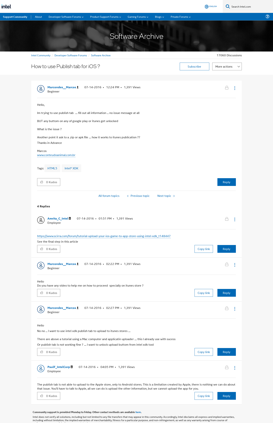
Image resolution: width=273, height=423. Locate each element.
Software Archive (101, 55)
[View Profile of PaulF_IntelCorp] (60, 367)
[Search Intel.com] (251, 6)
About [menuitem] (38, 16)
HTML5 (52, 168)
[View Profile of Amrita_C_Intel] (59, 218)
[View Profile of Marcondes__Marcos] (63, 87)
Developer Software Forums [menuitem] (65, 16)
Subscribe (194, 66)
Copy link (204, 249)
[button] (234, 88)
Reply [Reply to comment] (226, 249)
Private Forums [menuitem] (179, 16)
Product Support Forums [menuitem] (104, 16)
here (138, 412)
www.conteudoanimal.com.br (56, 155)
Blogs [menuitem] (158, 16)
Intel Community (40, 55)
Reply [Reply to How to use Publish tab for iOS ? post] (226, 182)
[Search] (228, 6)
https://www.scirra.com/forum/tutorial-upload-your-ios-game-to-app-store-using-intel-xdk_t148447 (104, 236)
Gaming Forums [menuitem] (137, 16)
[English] (211, 6)
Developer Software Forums (70, 55)
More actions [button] (223, 66)
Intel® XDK (71, 168)
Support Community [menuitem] (15, 17)
